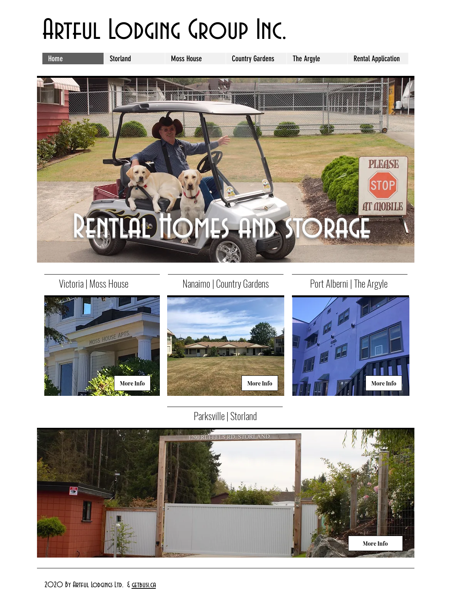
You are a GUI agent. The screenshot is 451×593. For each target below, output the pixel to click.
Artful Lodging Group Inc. (164, 30)
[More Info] (132, 383)
